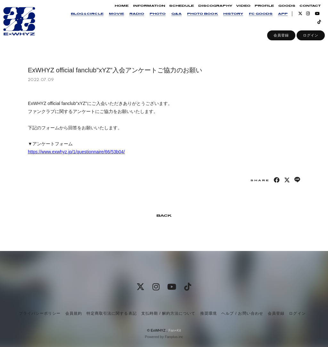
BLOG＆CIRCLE (81, 18)
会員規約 (73, 313)
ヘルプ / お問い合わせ (242, 313)
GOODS (280, 10)
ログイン (305, 40)
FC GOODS (254, 18)
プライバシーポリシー (40, 313)
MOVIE (110, 18)
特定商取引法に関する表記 (111, 313)
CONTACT (304, 10)
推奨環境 (208, 313)
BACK (164, 216)
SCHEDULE (175, 10)
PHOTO (152, 18)
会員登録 (275, 40)
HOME (116, 10)
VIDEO (237, 10)
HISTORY (227, 18)
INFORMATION (143, 10)
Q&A (170, 18)
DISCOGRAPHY (209, 10)
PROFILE (258, 10)
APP (277, 18)
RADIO (131, 18)
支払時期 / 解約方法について (168, 313)
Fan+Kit (174, 330)
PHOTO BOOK (196, 18)
